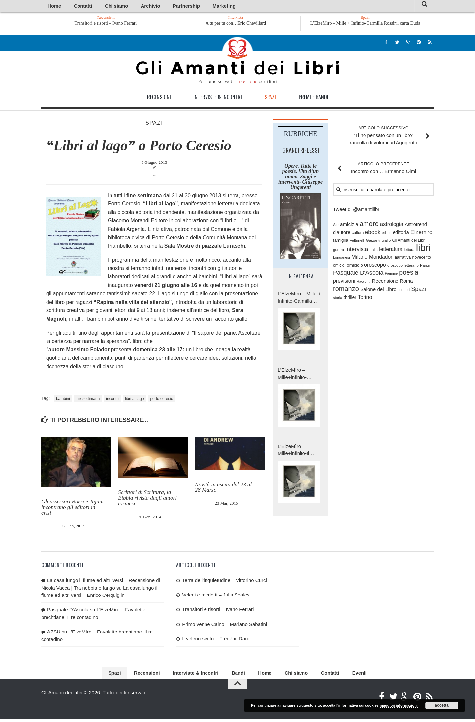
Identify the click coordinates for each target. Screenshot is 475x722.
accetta (441, 705)
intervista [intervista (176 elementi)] (356, 250)
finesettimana (88, 399)
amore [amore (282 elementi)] (369, 224)
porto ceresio (161, 399)
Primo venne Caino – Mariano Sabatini (224, 625)
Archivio (126, 6)
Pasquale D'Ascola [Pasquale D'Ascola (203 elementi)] (358, 274)
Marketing (183, 6)
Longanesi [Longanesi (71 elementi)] (341, 259)
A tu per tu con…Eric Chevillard (236, 24)
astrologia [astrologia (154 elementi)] (391, 225)
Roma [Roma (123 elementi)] (406, 282)
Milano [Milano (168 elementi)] (359, 258)
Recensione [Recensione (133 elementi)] (385, 282)
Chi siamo (100, 6)
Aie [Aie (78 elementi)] (336, 225)
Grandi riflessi (300, 151)
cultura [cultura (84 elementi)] (358, 234)
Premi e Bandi (313, 98)
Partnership (154, 6)
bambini (63, 399)
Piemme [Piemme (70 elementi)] (391, 275)
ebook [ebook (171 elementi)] (373, 233)
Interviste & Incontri (217, 98)
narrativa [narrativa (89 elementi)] (403, 258)
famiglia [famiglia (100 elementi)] (340, 241)
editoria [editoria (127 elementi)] (401, 233)
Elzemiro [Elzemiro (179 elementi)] (421, 233)
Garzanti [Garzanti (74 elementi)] (373, 241)
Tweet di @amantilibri (357, 210)
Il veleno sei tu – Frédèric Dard (215, 640)
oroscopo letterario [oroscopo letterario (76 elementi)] (403, 266)
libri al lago (134, 399)
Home (51, 6)
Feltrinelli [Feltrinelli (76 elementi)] (357, 241)
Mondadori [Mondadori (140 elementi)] (381, 258)
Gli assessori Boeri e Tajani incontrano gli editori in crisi (72, 508)
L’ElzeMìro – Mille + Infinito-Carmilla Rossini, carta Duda (365, 24)
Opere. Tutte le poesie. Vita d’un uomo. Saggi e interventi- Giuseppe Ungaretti (300, 177)
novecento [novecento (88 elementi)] (421, 258)
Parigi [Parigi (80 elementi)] (425, 266)
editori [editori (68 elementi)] (386, 234)
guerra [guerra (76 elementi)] (338, 251)
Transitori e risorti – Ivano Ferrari (120, 24)
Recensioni (159, 98)
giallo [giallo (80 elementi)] (386, 241)
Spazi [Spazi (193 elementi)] (418, 290)
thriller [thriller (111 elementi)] (350, 298)
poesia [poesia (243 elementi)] (408, 273)
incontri (112, 399)
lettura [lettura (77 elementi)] (409, 251)
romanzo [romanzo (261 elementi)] (346, 289)
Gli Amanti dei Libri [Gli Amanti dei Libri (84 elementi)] (408, 241)
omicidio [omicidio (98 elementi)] (355, 266)
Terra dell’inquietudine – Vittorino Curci (224, 581)
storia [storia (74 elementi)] (337, 299)
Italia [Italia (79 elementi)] (374, 251)
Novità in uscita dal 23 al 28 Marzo (223, 488)
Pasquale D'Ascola (67, 610)
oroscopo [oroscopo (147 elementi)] (375, 266)
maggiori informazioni (399, 705)
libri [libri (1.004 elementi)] (423, 248)
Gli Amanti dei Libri (237, 61)
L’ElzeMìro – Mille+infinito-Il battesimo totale (295, 451)
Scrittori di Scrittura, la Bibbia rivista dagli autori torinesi (147, 499)
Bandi (237, 675)
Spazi (270, 98)
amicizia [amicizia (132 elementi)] (349, 225)
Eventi (341, 675)
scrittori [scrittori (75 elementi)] (404, 291)
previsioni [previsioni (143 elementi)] (344, 282)
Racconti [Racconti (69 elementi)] (363, 282)
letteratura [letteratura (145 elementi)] (390, 250)
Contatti (74, 6)
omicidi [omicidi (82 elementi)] (339, 266)
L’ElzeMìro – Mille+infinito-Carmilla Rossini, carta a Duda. (296, 375)
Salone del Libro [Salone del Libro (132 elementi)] (378, 290)
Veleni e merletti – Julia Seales (215, 596)
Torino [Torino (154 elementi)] (365, 298)
